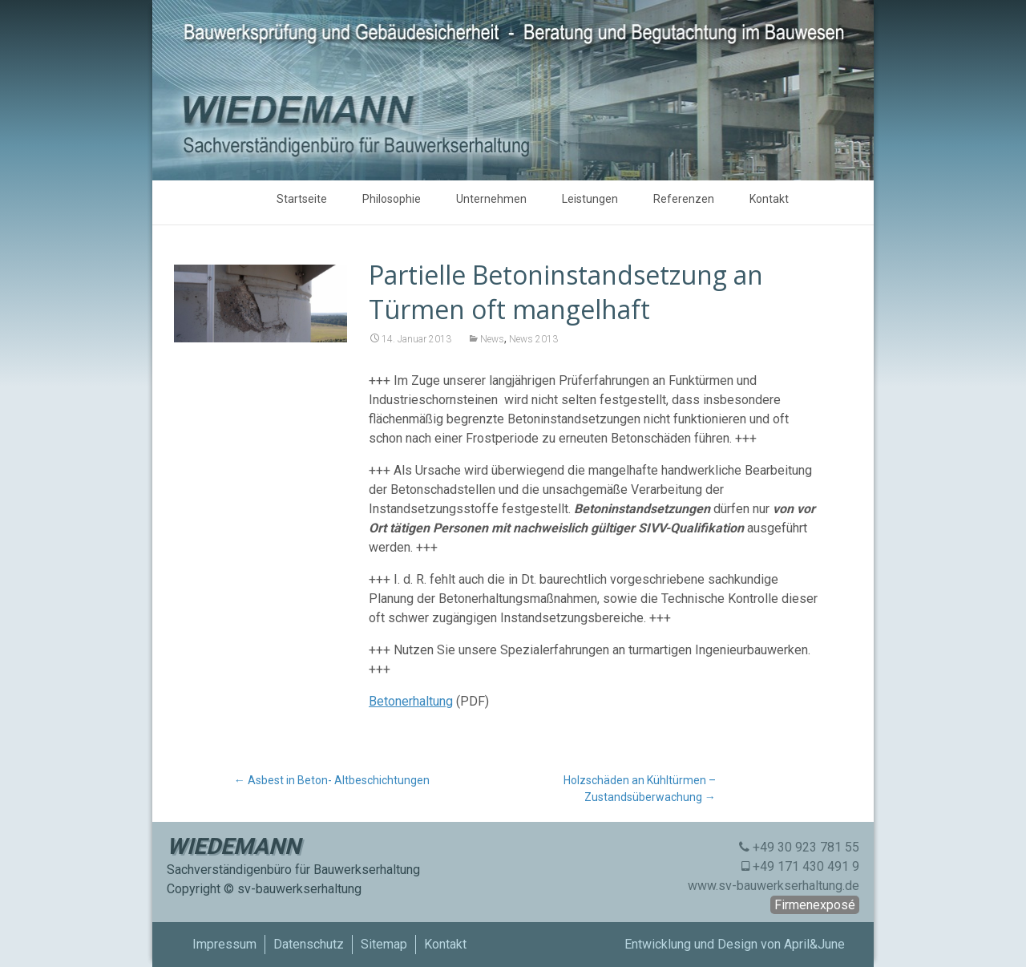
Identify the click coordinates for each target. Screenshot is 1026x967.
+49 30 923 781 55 (806, 847)
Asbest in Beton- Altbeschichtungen (332, 780)
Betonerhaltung (411, 701)
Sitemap (384, 944)
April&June (814, 944)
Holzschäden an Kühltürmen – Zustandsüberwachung (639, 788)
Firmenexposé (814, 904)
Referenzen (683, 198)
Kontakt (769, 198)
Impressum (224, 944)
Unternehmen (491, 198)
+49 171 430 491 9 (806, 866)
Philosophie (391, 198)
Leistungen (590, 198)
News (492, 339)
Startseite (302, 198)
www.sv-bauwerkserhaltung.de (773, 885)
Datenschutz (308, 944)
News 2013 (533, 339)
